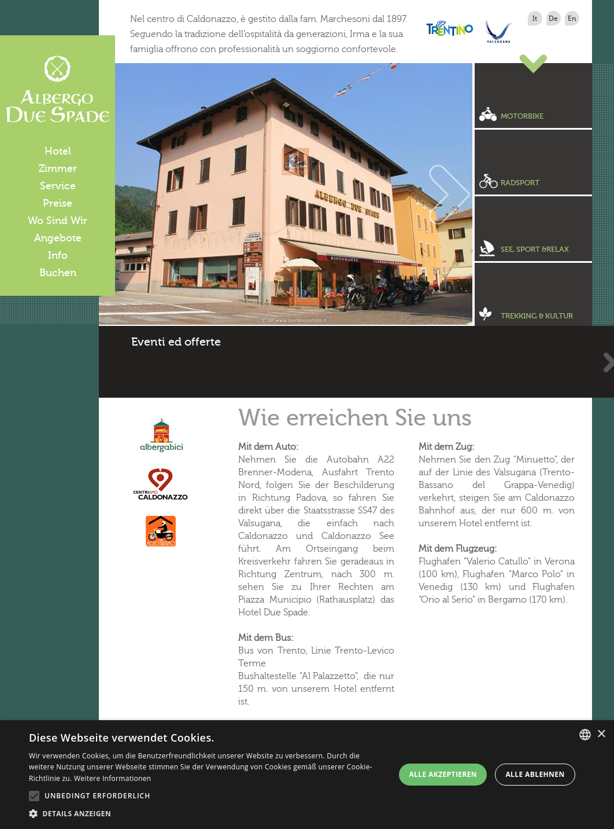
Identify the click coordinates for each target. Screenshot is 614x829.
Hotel (58, 151)
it (534, 18)
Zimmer (58, 168)
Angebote (58, 238)
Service (58, 186)
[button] (208, 814)
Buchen (57, 272)
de (553, 18)
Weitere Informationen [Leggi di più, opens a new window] (112, 778)
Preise (57, 203)
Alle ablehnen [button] (534, 774)
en (572, 18)
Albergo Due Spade (57, 89)
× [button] (601, 734)
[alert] (307, 774)
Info (58, 255)
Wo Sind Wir (57, 220)
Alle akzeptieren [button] (443, 774)
